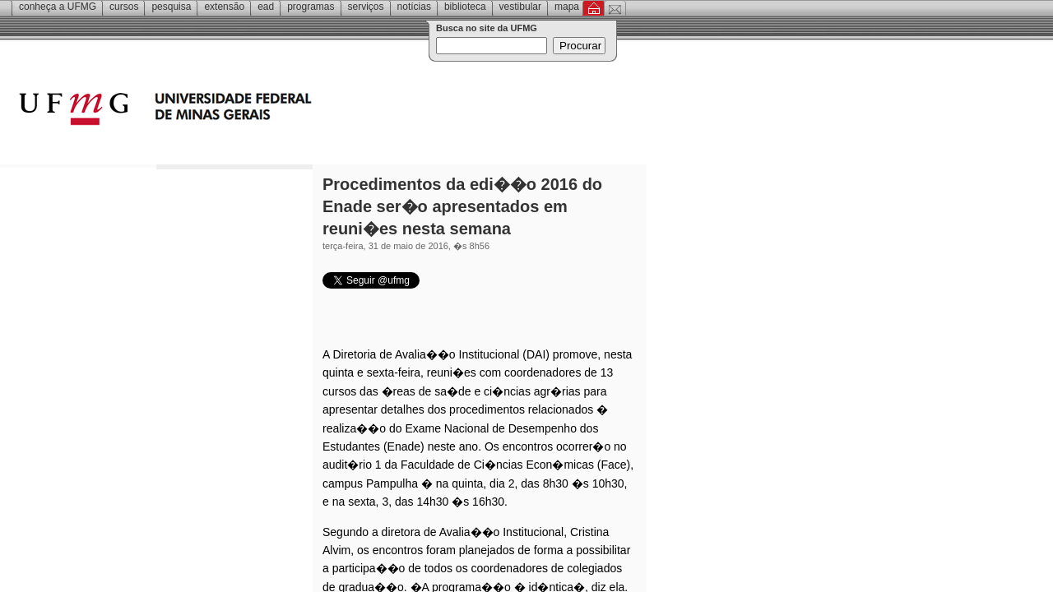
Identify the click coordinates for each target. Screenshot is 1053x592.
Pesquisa (171, 6)
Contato (615, 8)
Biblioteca (465, 6)
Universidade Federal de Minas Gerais (259, 111)
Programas (310, 6)
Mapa (566, 6)
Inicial (593, 8)
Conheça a (57, 6)
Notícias (414, 6)
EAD (265, 6)
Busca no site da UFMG (486, 28)
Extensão (224, 6)
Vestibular (520, 6)
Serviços (366, 6)
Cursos (123, 6)
